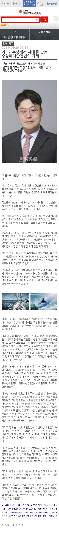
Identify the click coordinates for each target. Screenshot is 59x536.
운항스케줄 (44, 31)
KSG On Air (41, 3)
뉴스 (14, 31)
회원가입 (17, 3)
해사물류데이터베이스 (14, 37)
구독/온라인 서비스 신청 (30, 3)
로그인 (6, 3)
